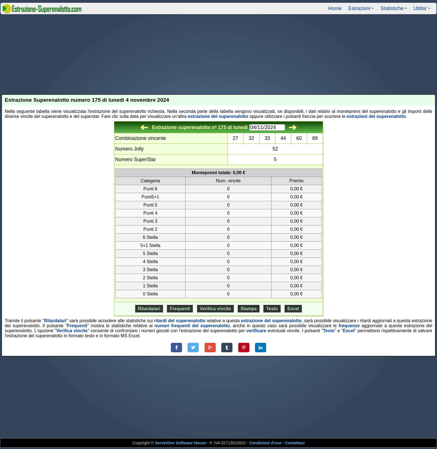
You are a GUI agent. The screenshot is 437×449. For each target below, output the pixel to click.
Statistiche (394, 10)
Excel (293, 308)
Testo (272, 308)
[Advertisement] (218, 54)
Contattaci (294, 443)
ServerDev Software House (180, 443)
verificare (256, 330)
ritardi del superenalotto (179, 320)
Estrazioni (361, 10)
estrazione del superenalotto (218, 116)
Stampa (249, 308)
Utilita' (423, 10)
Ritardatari (149, 308)
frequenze (349, 325)
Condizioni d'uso (265, 443)
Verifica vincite (215, 308)
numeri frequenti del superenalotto (192, 325)
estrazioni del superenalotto (376, 116)
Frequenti (180, 308)
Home (335, 8)
